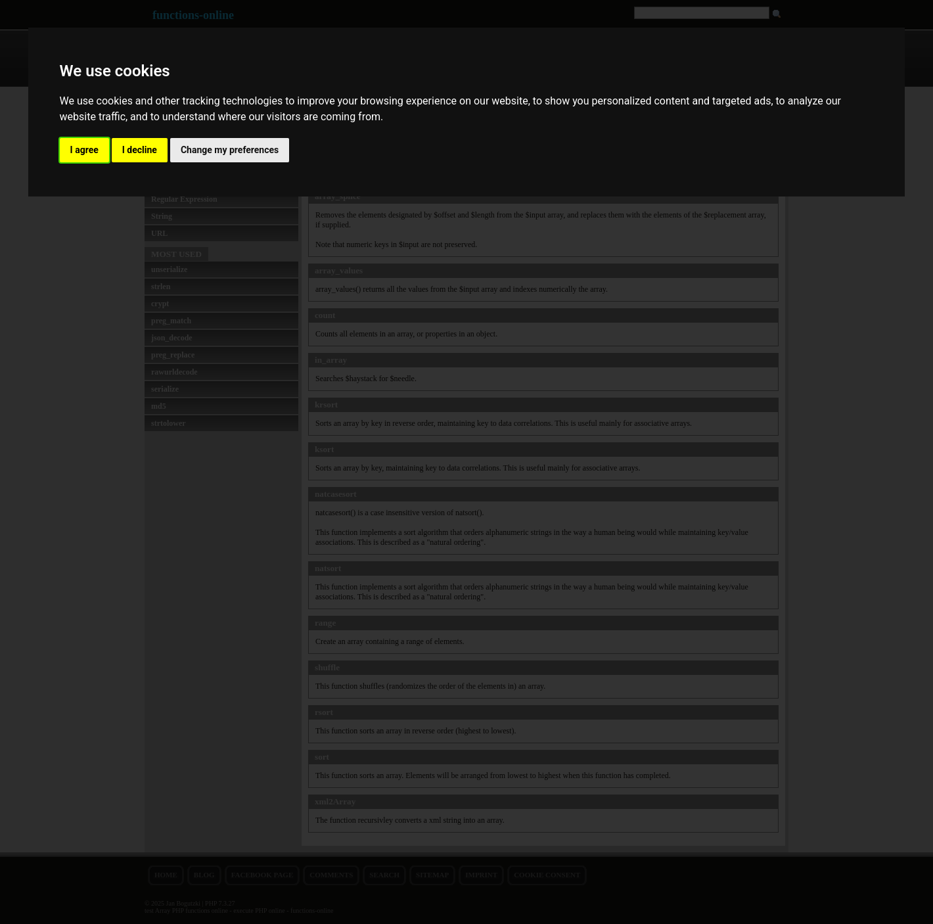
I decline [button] (139, 150)
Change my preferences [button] (230, 150)
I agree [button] (84, 150)
